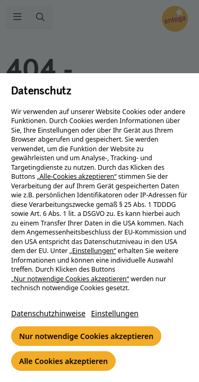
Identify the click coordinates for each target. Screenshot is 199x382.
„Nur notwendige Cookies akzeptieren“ (70, 278)
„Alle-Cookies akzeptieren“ (76, 176)
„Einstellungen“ (93, 250)
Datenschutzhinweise (48, 313)
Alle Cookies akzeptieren (63, 361)
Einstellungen (115, 313)
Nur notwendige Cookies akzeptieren (86, 336)
